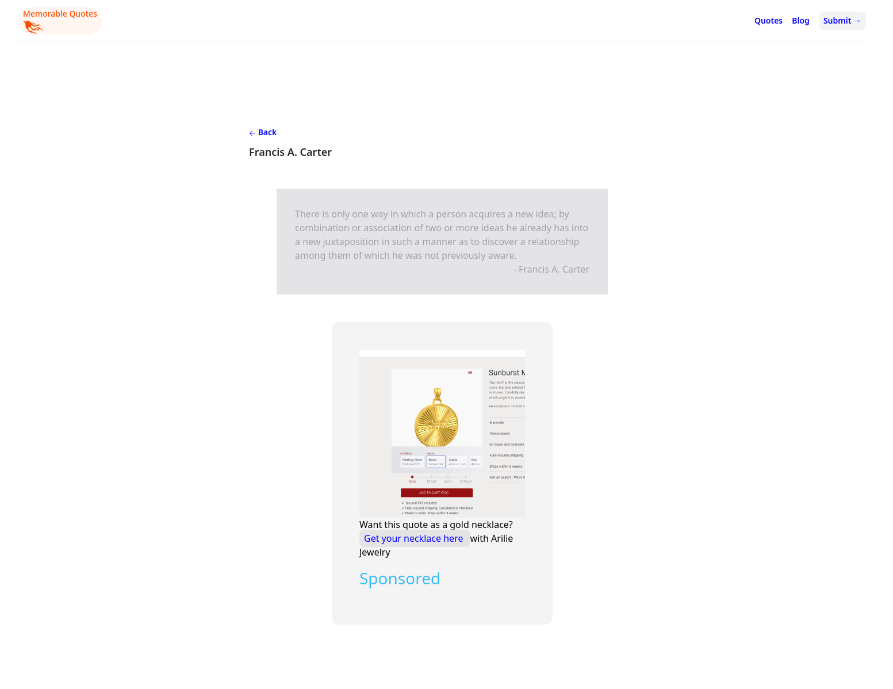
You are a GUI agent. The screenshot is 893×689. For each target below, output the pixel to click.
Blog (801, 20)
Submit (842, 20)
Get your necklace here (415, 538)
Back (263, 132)
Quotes (768, 20)
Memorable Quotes (60, 21)
